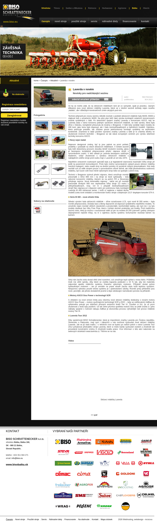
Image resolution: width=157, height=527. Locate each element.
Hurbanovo (107, 8)
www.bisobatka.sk (17, 464)
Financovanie (129, 21)
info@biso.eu (17, 458)
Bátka (134, 8)
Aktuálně (54, 80)
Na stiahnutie (18, 94)
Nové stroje (61, 21)
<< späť (94, 415)
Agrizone (122, 8)
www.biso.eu (10, 21)
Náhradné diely (110, 21)
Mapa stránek (106, 519)
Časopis (46, 21)
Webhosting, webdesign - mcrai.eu (137, 519)
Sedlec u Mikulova (74, 8)
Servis (94, 21)
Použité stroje (78, 21)
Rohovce (92, 8)
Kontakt (145, 21)
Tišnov (57, 8)
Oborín (146, 8)
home (36, 80)
